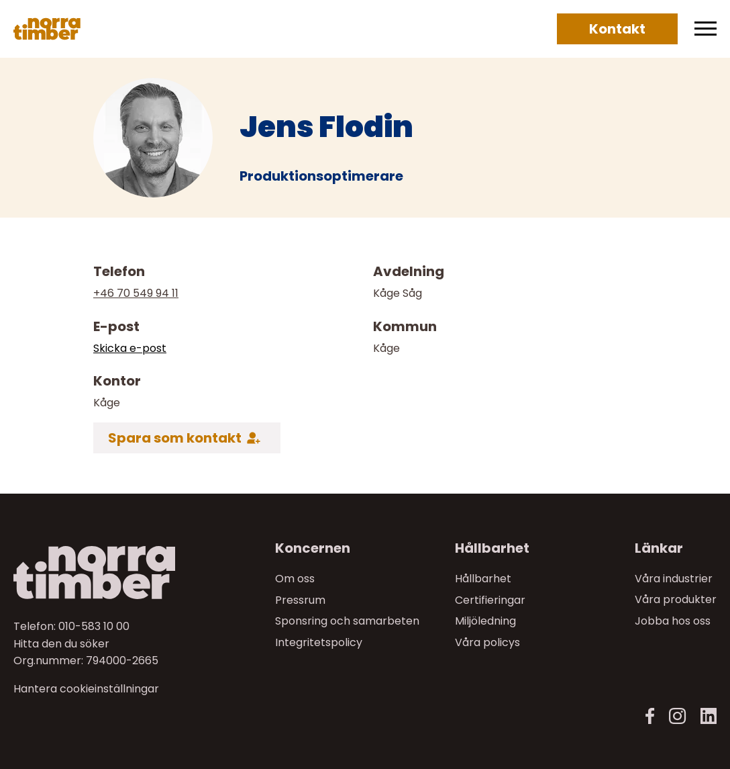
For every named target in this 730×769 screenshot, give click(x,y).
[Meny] (705, 28)
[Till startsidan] (95, 572)
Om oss (295, 578)
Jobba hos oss (673, 621)
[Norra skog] (47, 29)
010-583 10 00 (93, 626)
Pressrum (300, 599)
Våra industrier (674, 578)
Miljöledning (485, 621)
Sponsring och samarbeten (347, 621)
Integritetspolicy (318, 642)
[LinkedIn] (708, 716)
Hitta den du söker (61, 643)
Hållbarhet (483, 578)
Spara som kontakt (175, 437)
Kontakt (617, 28)
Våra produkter (676, 599)
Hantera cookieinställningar (86, 689)
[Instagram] (677, 716)
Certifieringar (490, 599)
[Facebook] (650, 716)
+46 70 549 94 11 (135, 293)
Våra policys (487, 642)
